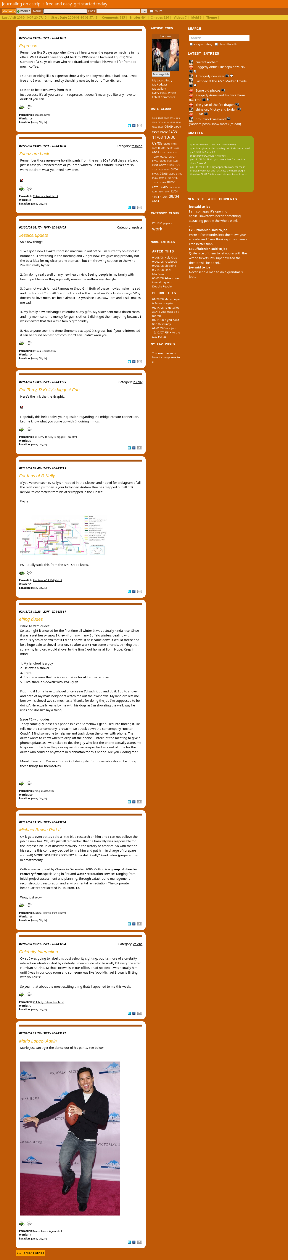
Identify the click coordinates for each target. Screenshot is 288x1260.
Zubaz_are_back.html (45, 196)
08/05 (171, 182)
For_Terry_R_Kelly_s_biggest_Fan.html (55, 436)
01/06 (168, 177)
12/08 (173, 131)
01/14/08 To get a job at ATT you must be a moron (166, 312)
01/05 (167, 191)
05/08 (162, 148)
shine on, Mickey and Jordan (215, 109)
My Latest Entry (162, 80)
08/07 (172, 157)
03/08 (176, 148)
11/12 (160, 118)
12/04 (174, 191)
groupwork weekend (209, 119)
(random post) (199, 124)
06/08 (154, 148)
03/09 (177, 127)
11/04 (155, 196)
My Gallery (159, 88)
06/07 (162, 160)
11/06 (154, 169)
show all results (228, 44)
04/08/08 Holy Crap (164, 257)
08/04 (155, 201)
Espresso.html (41, 114)
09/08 (157, 143)
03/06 (155, 178)
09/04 (174, 196)
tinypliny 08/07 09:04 (202, 174)
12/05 (175, 177)
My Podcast (159, 84)
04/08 (170, 148)
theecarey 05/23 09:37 (203, 155)
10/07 (155, 157)
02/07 (162, 165)
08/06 (174, 169)
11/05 (155, 182)
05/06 (172, 173)
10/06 (160, 169)
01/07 (170, 165)
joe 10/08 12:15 (199, 152)
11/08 (157, 137)
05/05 (171, 187)
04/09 (168, 126)
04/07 (175, 161)
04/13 (154, 118)
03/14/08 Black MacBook (161, 272)
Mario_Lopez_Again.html (47, 1231)
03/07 (155, 165)
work (157, 229)
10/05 (162, 182)
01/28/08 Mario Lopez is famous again (166, 301)
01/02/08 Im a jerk (164, 328)
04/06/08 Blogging (164, 266)
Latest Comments (163, 97)
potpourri (167, 223)
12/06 (177, 165)
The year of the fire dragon (214, 105)
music (157, 223)
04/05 (177, 187)
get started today (90, 4)
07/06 (155, 173)
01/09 (164, 131)
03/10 (154, 122)
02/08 (155, 152)
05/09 (160, 126)
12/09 (172, 122)
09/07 (164, 157)
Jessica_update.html (44, 350)
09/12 (166, 118)
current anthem (204, 62)
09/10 (178, 118)
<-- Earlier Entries (30, 1253)
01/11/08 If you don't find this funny (165, 322)
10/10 (172, 118)
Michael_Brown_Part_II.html (49, 912)
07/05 (155, 187)
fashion (137, 146)
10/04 (164, 197)
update (137, 227)
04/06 (179, 173)
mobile (23, 11)
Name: (60, 11)
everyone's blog (203, 44)
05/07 (169, 161)
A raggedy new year (211, 76)
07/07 (155, 160)
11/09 (178, 122)
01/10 (166, 122)
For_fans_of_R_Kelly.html (47, 580)
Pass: (114, 11)
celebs (138, 944)
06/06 (163, 174)
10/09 (154, 127)
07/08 (174, 144)
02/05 (161, 191)
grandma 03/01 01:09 (202, 144)
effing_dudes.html (43, 790)
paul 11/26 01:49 (199, 159)
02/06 (161, 178)
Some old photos (207, 90)
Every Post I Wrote (164, 93)
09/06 (167, 169)
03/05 (155, 191)
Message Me (161, 74)
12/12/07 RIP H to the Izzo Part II (166, 334)
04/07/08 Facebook (164, 261)
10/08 (169, 137)
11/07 (176, 152)
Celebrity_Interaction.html (48, 1002)
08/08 (167, 143)
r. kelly (137, 382)
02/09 (155, 131)
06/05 (163, 187)
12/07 (169, 152)
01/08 (163, 152)
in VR (198, 114)
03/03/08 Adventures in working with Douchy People (165, 282)
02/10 (160, 122)
